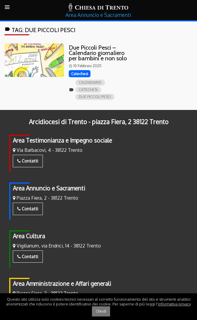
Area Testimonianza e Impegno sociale (62, 140)
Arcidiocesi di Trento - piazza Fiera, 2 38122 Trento (98, 122)
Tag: (39, 30)
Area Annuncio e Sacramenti (49, 188)
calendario (90, 82)
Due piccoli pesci (95, 96)
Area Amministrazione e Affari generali (62, 283)
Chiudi (101, 311)
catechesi (88, 89)
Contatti (27, 160)
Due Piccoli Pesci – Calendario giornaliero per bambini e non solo (98, 53)
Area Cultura (29, 236)
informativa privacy (174, 304)
